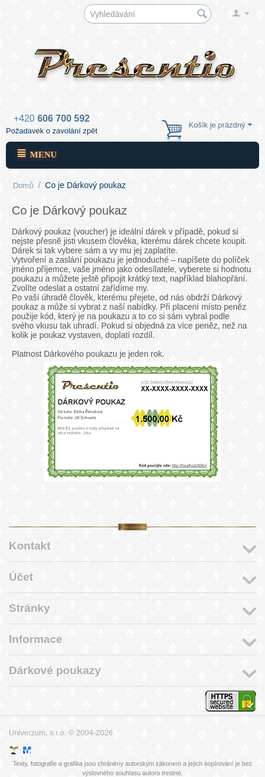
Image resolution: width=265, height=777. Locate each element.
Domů (23, 185)
